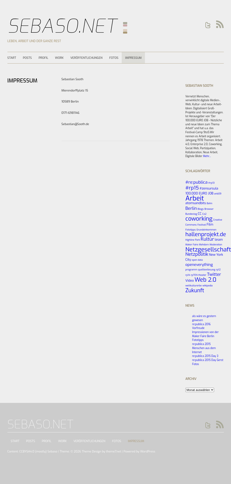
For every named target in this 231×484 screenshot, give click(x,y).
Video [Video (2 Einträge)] (189, 280)
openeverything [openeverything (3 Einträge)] (199, 264)
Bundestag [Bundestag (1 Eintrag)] (191, 213)
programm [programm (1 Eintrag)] (191, 269)
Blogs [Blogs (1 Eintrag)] (201, 208)
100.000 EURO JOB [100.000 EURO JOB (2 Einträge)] (199, 193)
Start (11, 58)
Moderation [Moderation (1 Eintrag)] (216, 244)
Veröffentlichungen (86, 58)
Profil (43, 58)
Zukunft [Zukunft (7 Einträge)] (194, 290)
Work (59, 58)
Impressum (133, 58)
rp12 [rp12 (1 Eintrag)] (218, 269)
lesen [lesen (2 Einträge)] (219, 239)
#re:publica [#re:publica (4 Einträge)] (196, 182)
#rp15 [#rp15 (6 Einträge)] (192, 188)
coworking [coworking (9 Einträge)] (199, 218)
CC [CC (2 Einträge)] (200, 213)
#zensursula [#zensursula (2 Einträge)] (208, 188)
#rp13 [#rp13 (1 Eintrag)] (211, 182)
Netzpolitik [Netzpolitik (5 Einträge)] (196, 254)
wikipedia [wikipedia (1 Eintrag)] (207, 285)
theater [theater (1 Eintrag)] (202, 274)
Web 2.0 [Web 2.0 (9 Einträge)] (205, 279)
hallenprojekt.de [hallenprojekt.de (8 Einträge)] (205, 234)
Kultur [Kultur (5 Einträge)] (207, 239)
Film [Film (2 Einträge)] (210, 224)
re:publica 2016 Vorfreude (201, 326)
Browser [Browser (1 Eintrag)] (209, 208)
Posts (27, 58)
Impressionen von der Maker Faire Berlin (205, 334)
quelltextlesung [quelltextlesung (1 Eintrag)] (206, 269)
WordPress (147, 451)
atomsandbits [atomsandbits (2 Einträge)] (195, 203)
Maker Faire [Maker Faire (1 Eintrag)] (191, 244)
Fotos (114, 58)
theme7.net (113, 451)
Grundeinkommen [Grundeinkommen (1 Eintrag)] (206, 229)
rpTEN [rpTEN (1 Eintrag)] (194, 274)
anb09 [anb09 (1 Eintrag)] (217, 193)
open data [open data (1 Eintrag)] (197, 259)
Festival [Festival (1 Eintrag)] (201, 224)
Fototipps (198, 340)
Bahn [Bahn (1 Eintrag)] (209, 203)
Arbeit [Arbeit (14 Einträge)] (194, 198)
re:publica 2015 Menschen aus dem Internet (204, 348)
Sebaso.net (62, 26)
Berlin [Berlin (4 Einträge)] (191, 208)
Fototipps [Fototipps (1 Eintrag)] (190, 229)
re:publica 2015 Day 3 (205, 356)
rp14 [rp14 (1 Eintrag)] (187, 274)
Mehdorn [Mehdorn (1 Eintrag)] (204, 244)
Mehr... (207, 156)
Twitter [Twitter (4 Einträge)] (214, 274)
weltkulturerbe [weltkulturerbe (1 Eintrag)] (193, 285)
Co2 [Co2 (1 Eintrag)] (204, 213)
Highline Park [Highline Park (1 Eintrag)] (192, 239)
